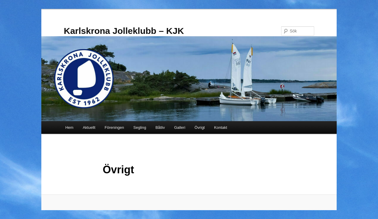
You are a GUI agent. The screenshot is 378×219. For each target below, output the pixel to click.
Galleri (179, 127)
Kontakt (220, 127)
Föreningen (114, 127)
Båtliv (160, 127)
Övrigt (200, 127)
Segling (139, 127)
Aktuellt (89, 127)
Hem (69, 127)
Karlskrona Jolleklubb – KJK (124, 31)
